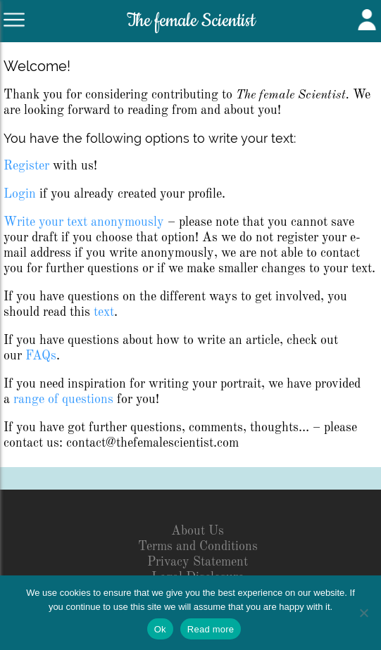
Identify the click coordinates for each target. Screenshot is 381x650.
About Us (197, 531)
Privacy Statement (197, 562)
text (104, 312)
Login (20, 194)
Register (26, 166)
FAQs (40, 356)
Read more (211, 629)
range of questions (63, 399)
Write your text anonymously (84, 222)
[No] (363, 613)
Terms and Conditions (198, 546)
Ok (160, 629)
